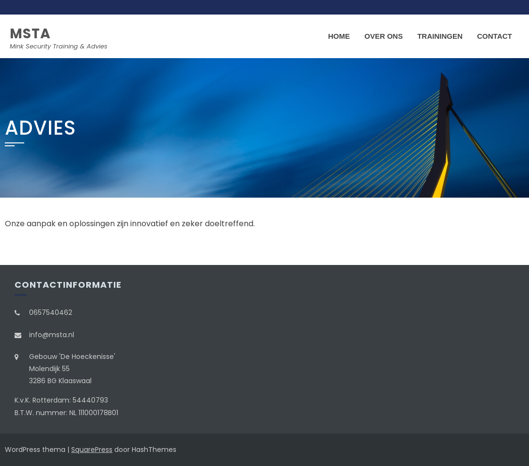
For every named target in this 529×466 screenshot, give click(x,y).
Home (339, 36)
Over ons (383, 36)
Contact (494, 36)
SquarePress (91, 449)
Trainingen (439, 36)
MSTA (30, 33)
